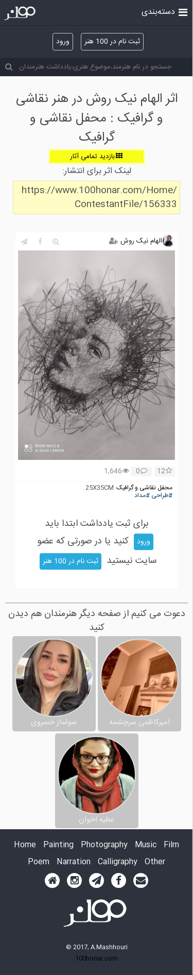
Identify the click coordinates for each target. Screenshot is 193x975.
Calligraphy (117, 862)
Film (171, 845)
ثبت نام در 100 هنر (112, 42)
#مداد (142, 496)
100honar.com (96, 958)
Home (25, 845)
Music (145, 845)
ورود (62, 42)
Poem (38, 862)
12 (164, 472)
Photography (104, 845)
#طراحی (161, 496)
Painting (58, 845)
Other (155, 862)
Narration (74, 862)
